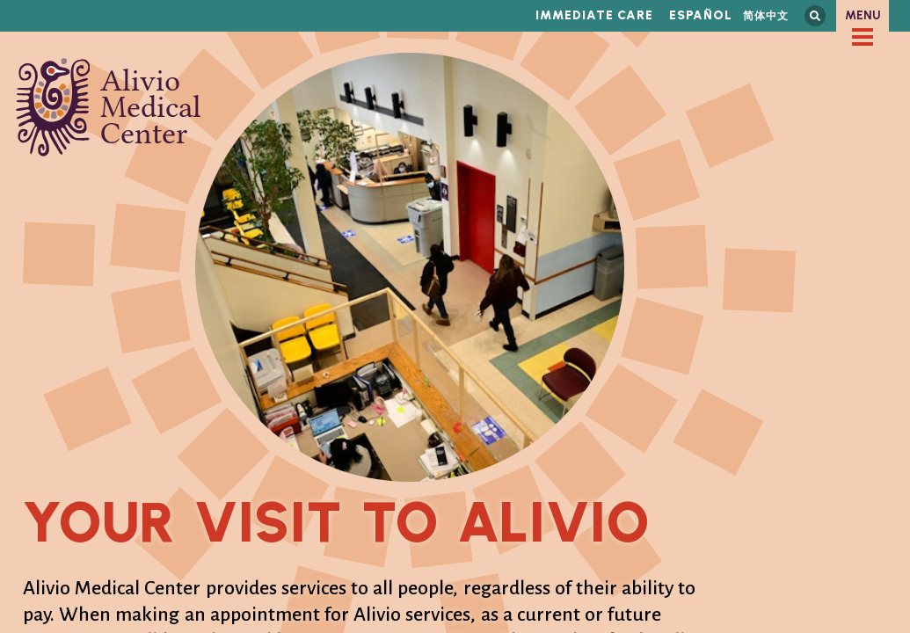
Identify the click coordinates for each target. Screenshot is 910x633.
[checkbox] (862, 36)
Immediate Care (594, 15)
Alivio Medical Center (108, 107)
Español (700, 15)
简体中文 (766, 15)
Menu (863, 15)
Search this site (815, 15)
